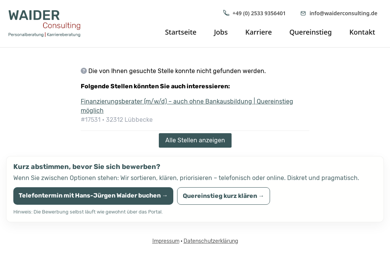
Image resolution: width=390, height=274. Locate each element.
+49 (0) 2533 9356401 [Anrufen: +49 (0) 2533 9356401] (254, 13)
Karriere (258, 32)
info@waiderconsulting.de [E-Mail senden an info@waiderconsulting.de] (338, 13)
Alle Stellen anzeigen (195, 140)
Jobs (221, 32)
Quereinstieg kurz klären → (223, 195)
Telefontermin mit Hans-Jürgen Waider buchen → (93, 195)
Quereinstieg (310, 32)
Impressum (165, 241)
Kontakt (362, 32)
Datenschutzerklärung (211, 241)
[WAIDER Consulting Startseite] (50, 23)
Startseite (181, 32)
